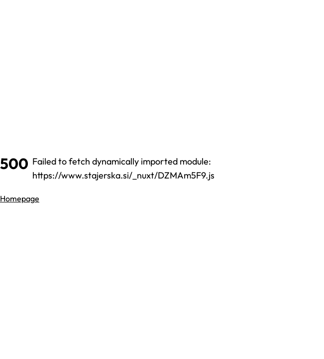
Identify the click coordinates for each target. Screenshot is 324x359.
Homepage (19, 198)
